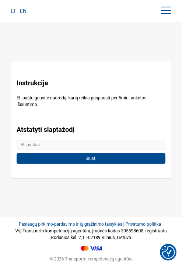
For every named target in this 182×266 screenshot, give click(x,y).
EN (23, 11)
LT (13, 11)
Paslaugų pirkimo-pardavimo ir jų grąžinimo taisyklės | (72, 224)
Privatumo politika (143, 224)
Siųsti (91, 158)
